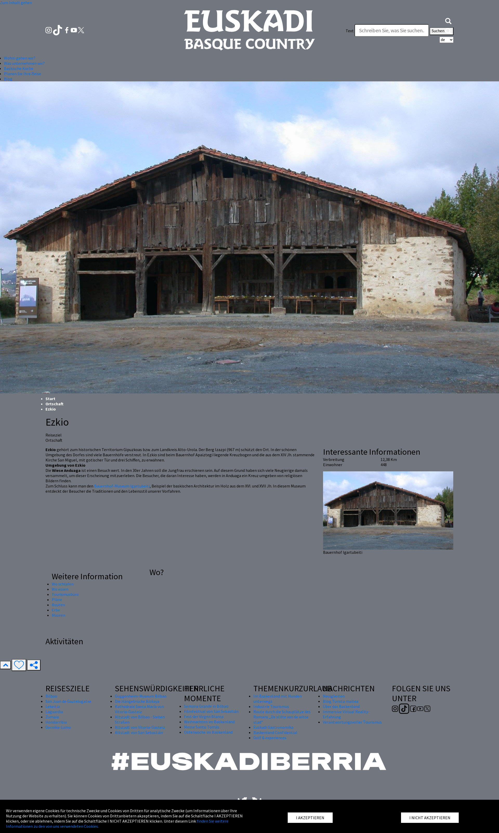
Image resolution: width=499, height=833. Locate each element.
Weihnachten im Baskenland (209, 721)
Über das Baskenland (341, 706)
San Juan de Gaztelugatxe (68, 701)
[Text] (391, 30)
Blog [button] (8, 78)
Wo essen (60, 589)
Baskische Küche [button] (18, 68)
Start (50, 398)
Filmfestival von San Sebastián (211, 711)
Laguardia (54, 711)
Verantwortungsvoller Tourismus (352, 722)
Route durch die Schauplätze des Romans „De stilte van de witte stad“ (282, 717)
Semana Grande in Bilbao (206, 706)
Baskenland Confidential (275, 732)
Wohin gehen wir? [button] (19, 58)
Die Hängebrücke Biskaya (137, 701)
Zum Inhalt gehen (16, 2)
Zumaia (52, 716)
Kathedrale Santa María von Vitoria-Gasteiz (139, 709)
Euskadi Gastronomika (273, 727)
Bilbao (51, 696)
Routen (58, 604)
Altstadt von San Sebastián (139, 732)
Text (350, 30)
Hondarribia (56, 722)
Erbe (56, 610)
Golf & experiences (269, 737)
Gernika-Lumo (58, 727)
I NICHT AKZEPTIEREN (429, 817)
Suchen (441, 31)
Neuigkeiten (334, 696)
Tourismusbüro (65, 594)
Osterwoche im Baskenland (208, 732)
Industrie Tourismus (271, 706)
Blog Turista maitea (340, 701)
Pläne (57, 599)
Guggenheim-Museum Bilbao (141, 696)
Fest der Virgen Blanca (204, 716)
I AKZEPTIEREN (310, 817)
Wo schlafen (63, 584)
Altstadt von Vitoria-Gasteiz (140, 727)
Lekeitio (52, 706)
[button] (448, 20)
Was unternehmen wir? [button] (24, 63)
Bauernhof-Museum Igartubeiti (122, 486)
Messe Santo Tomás (201, 727)
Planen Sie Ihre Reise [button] (22, 73)
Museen (58, 615)
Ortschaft (54, 403)
